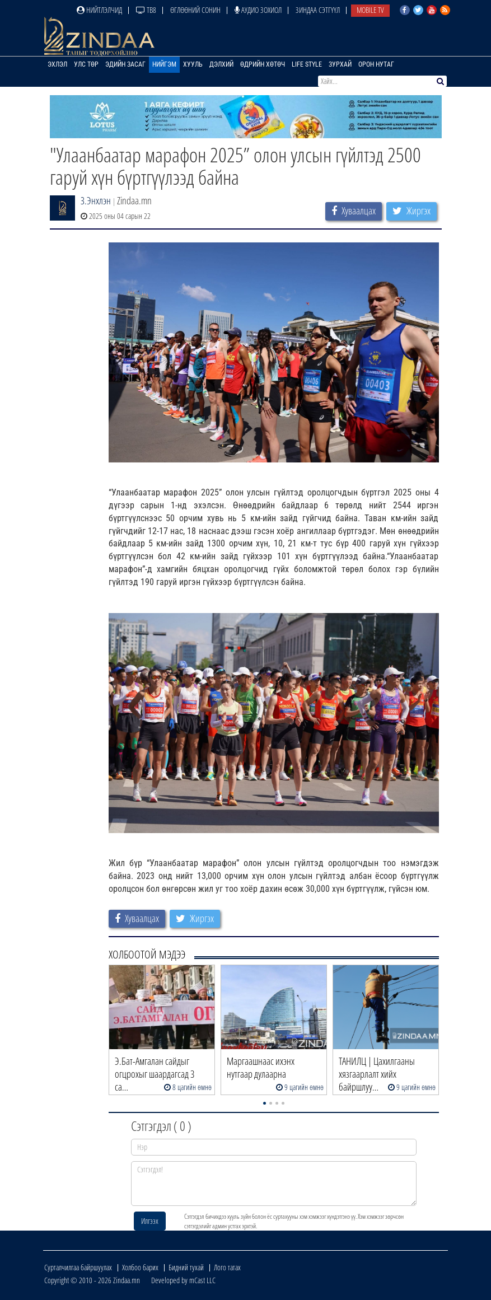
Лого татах (227, 1267)
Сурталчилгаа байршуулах (78, 1267)
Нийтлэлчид (99, 9)
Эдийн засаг (125, 64)
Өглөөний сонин (195, 9)
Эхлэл (57, 64)
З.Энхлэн (96, 200)
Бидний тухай (186, 1267)
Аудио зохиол (258, 9)
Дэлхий (221, 64)
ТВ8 (146, 9)
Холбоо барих (140, 1267)
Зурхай (340, 64)
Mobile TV (370, 9)
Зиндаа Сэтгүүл (318, 9)
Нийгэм (164, 64)
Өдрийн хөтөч (262, 64)
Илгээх (149, 1220)
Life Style (307, 64)
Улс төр (86, 64)
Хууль (193, 64)
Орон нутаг (376, 64)
